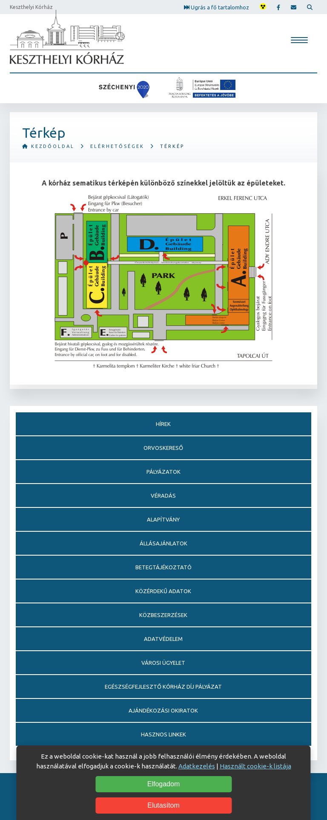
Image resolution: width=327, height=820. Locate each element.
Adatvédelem (163, 639)
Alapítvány (163, 519)
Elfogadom (163, 784)
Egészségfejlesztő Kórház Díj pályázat (163, 687)
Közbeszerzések (163, 615)
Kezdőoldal (48, 146)
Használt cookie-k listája (255, 766)
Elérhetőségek (117, 146)
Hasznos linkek (163, 734)
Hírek (163, 424)
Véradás (163, 495)
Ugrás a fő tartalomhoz (216, 7)
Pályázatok (163, 472)
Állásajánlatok (163, 543)
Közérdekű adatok (163, 591)
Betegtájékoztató (163, 567)
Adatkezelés (196, 766)
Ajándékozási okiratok (163, 710)
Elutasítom (163, 805)
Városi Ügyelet (163, 663)
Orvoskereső (163, 448)
